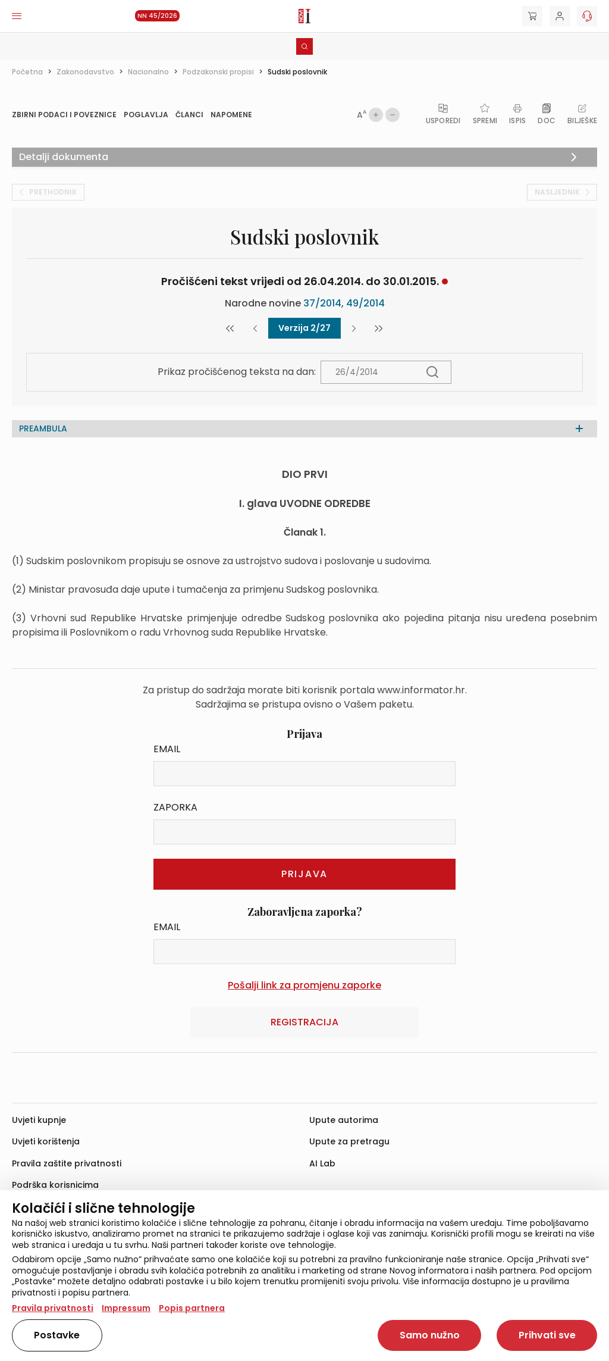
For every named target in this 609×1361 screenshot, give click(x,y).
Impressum (126, 1308)
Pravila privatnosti (52, 1308)
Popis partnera (192, 1308)
